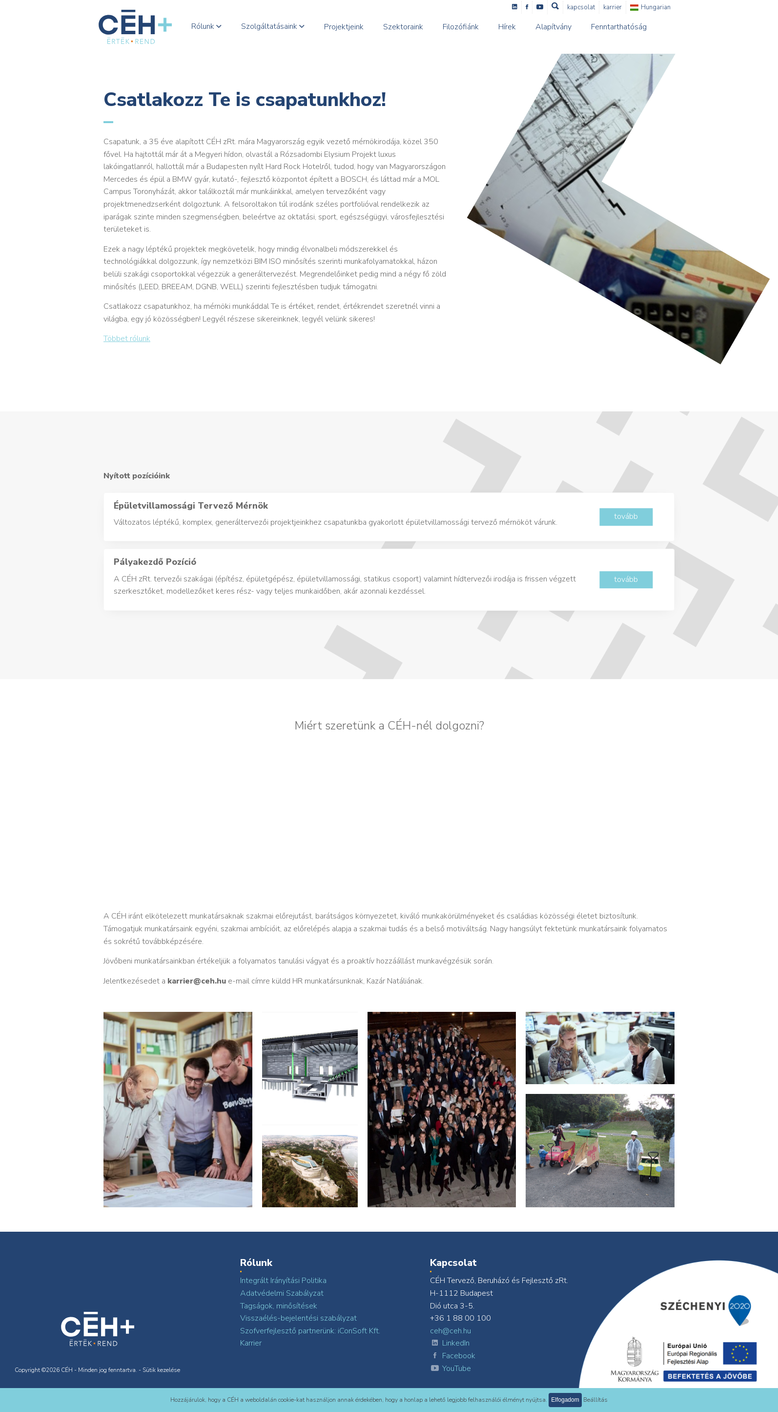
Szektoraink (410, 26)
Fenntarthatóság (626, 26)
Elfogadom (565, 1399)
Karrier (620, 7)
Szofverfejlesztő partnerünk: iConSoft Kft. (310, 1331)
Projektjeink (351, 26)
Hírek (514, 26)
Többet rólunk (126, 338)
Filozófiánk (468, 26)
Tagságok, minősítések (278, 1306)
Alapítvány (561, 26)
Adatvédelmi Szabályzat (282, 1293)
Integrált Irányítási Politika (283, 1280)
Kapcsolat (588, 7)
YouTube (450, 1369)
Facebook (452, 1356)
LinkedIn (450, 1343)
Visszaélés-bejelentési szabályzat (298, 1318)
